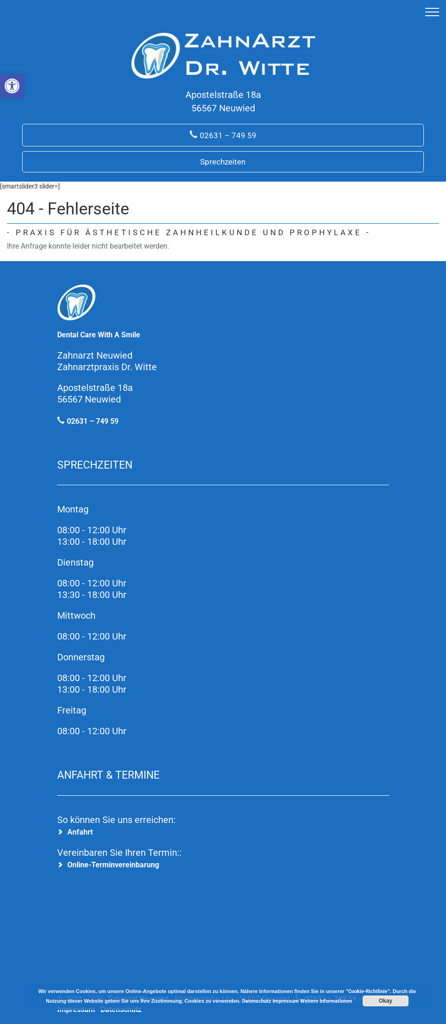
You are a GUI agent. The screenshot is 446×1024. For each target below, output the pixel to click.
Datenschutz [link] (256, 1001)
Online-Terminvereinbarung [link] (113, 864)
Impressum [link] (286, 1001)
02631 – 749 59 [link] (228, 135)
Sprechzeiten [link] (222, 161)
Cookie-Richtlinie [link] (367, 991)
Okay (385, 1001)
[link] (12, 86)
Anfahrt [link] (80, 832)
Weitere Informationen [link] (326, 1001)
